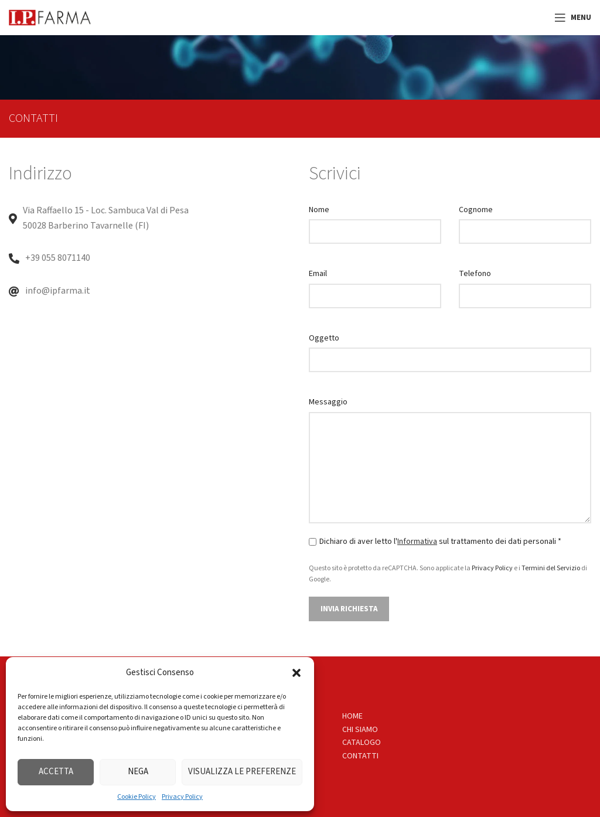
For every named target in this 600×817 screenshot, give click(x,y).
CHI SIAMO (360, 730)
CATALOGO (361, 742)
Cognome (476, 210)
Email (318, 274)
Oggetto (324, 338)
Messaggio (328, 402)
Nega (138, 771)
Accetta (56, 771)
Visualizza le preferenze (242, 771)
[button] (296, 673)
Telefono (475, 274)
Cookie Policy (136, 797)
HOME (352, 716)
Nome (319, 210)
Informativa (417, 541)
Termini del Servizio (550, 568)
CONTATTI (360, 756)
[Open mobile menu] (572, 17)
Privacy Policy (182, 797)
